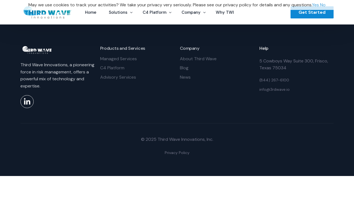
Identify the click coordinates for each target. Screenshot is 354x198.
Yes (315, 5)
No (323, 5)
